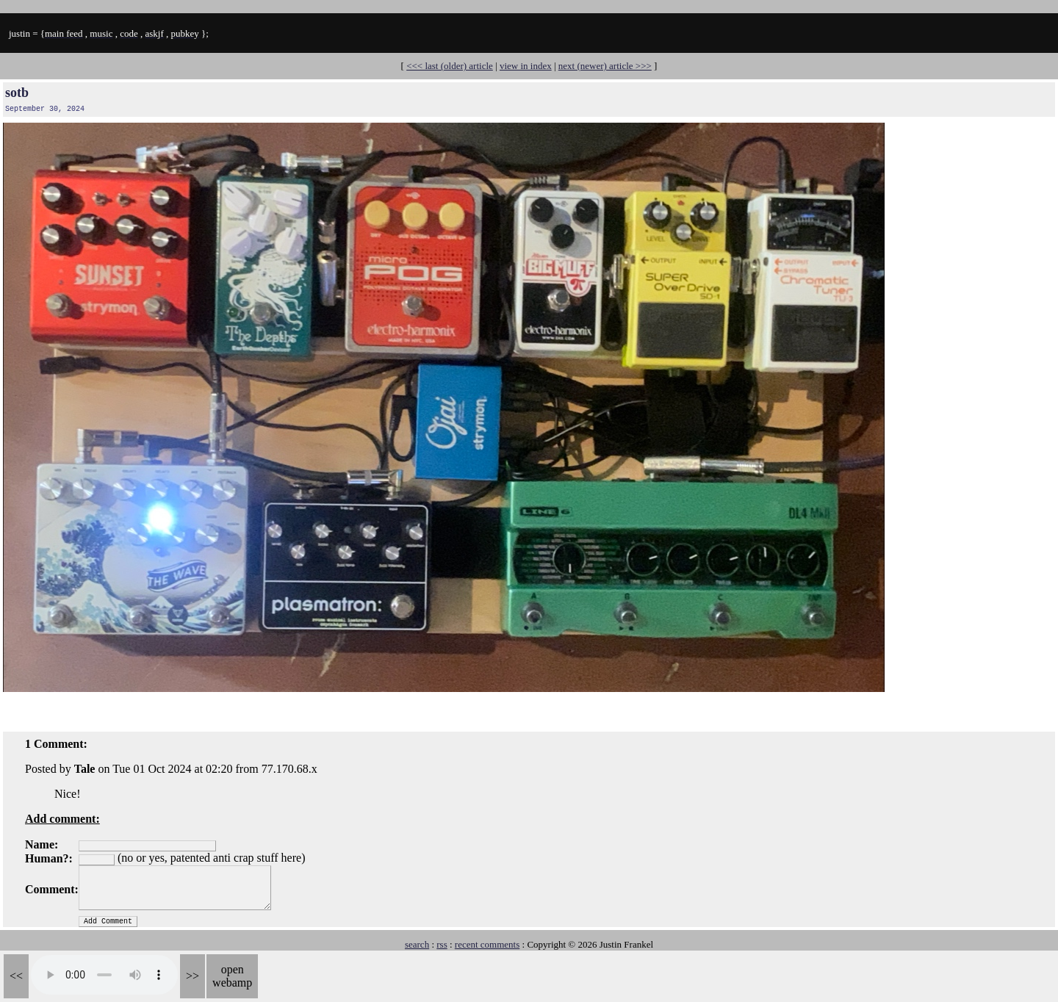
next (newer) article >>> (605, 65)
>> (192, 976)
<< (16, 976)
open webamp (232, 976)
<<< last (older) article (449, 65)
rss (441, 944)
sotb (17, 92)
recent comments (487, 944)
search (417, 944)
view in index (526, 65)
